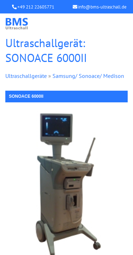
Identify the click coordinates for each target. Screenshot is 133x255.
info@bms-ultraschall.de (102, 7)
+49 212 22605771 (35, 7)
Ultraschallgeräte (26, 75)
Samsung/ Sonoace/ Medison (88, 75)
